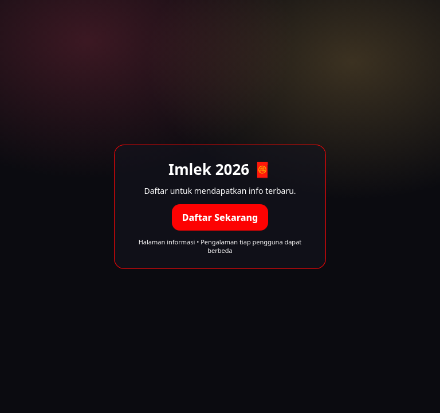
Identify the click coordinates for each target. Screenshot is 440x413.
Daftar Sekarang (220, 217)
